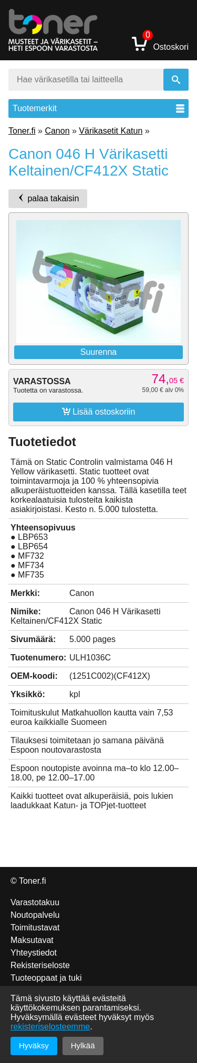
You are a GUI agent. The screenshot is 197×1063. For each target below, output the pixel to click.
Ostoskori (160, 43)
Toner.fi (22, 130)
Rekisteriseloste (40, 965)
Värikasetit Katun (110, 130)
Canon (57, 130)
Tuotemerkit (98, 108)
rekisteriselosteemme (50, 1026)
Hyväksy (34, 1045)
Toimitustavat (35, 927)
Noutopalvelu (35, 914)
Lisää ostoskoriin (99, 411)
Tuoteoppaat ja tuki (46, 977)
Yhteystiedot (34, 952)
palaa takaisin (48, 198)
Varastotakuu (35, 902)
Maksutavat (32, 940)
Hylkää (83, 1045)
